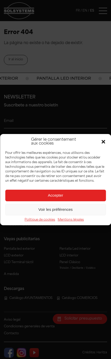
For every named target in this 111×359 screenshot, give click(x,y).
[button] (103, 141)
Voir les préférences (55, 209)
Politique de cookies (40, 219)
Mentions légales (71, 219)
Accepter (55, 195)
